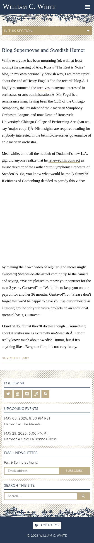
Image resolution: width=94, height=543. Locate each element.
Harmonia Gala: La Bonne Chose (30, 439)
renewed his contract (64, 160)
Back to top (47, 525)
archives (43, 88)
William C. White (29, 6)
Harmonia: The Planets (22, 424)
